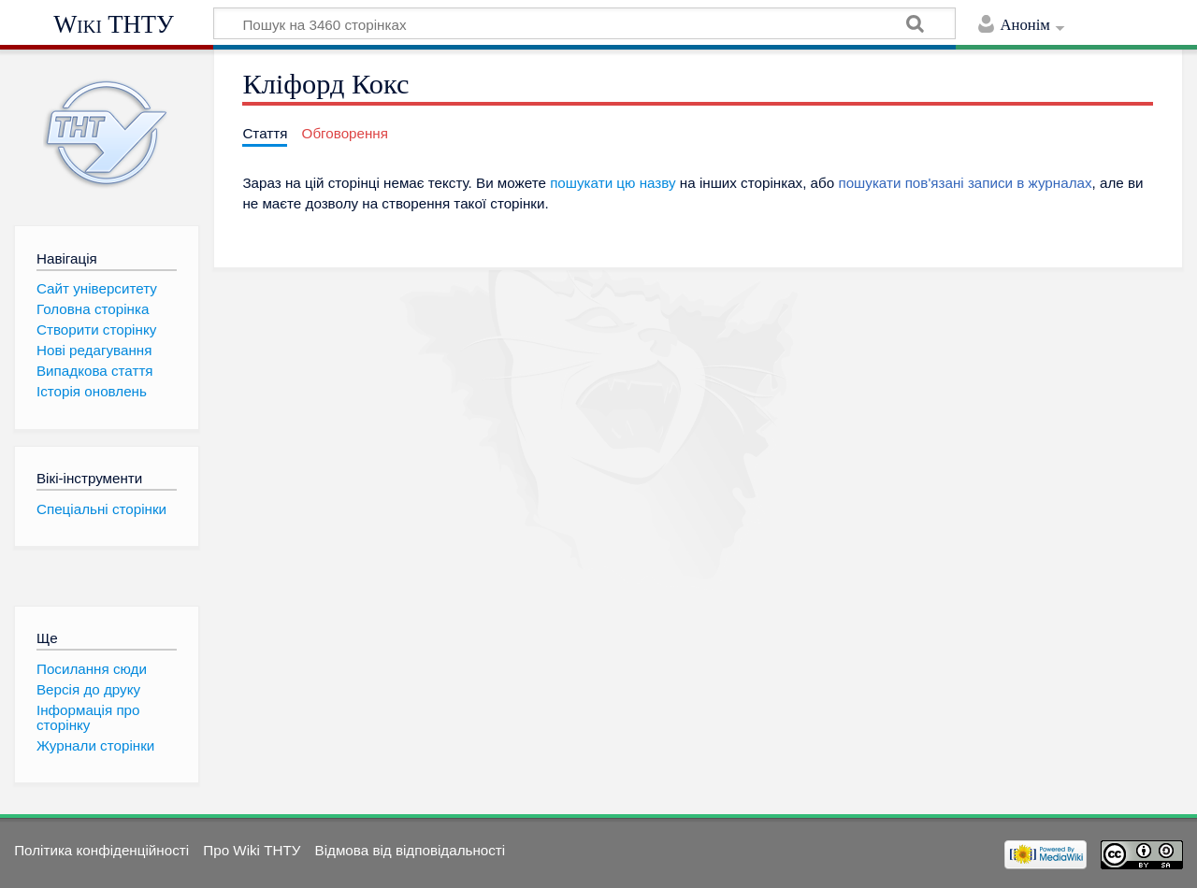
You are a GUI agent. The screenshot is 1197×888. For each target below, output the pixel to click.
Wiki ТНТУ (113, 24)
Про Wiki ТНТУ (251, 850)
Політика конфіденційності (101, 850)
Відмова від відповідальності (410, 850)
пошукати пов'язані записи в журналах (964, 183)
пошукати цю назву (612, 183)
